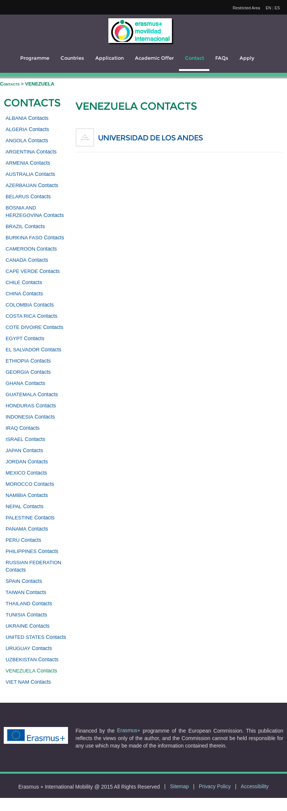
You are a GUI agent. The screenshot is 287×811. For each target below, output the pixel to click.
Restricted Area (246, 8)
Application (109, 58)
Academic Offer (154, 58)
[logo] (140, 30)
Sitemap (179, 786)
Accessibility (255, 786)
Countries (72, 58)
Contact (194, 58)
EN (268, 8)
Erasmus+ (128, 730)
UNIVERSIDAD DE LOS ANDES (150, 137)
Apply (247, 58)
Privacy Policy (215, 786)
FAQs (221, 58)
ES (277, 8)
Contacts (10, 84)
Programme (34, 58)
